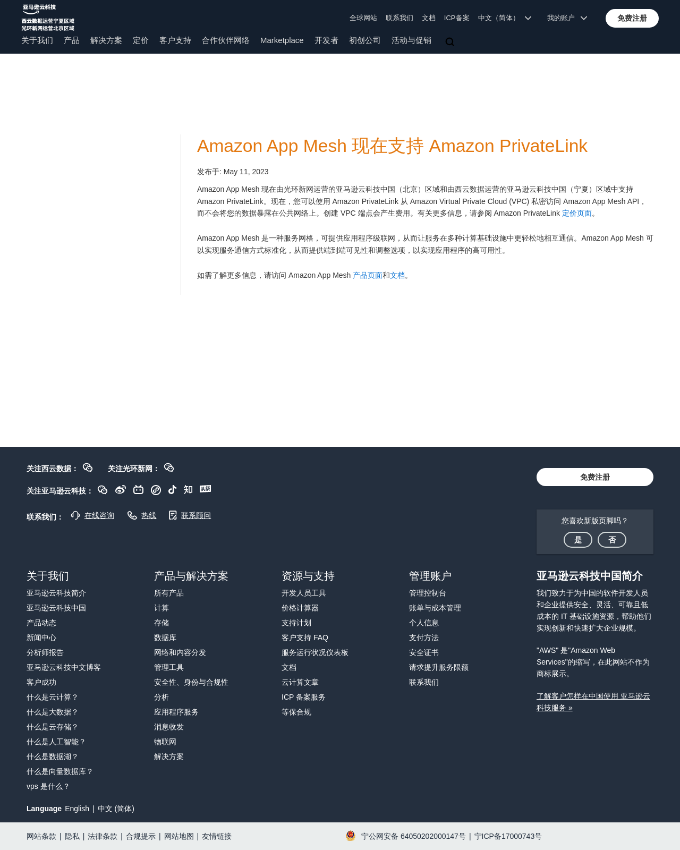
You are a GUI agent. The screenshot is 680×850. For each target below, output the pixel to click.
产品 (72, 40)
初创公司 (365, 40)
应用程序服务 (176, 712)
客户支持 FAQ (305, 637)
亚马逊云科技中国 (56, 608)
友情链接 (217, 836)
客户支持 (175, 40)
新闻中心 (41, 637)
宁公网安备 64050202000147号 (413, 836)
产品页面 (367, 275)
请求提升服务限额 (439, 667)
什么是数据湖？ (53, 756)
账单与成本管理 (435, 608)
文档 (429, 18)
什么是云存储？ (53, 726)
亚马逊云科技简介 (56, 593)
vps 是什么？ (48, 786)
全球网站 (363, 18)
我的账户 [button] (567, 18)
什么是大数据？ (53, 712)
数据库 (165, 637)
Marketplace (282, 40)
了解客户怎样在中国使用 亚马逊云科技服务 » (593, 702)
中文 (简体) (116, 808)
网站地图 (179, 836)
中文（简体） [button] (505, 18)
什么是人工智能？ (56, 741)
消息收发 (169, 726)
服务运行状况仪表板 (315, 652)
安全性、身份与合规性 (191, 682)
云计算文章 (300, 682)
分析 (161, 697)
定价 (141, 40)
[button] (632, 18)
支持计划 (296, 622)
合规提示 (141, 836)
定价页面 (577, 213)
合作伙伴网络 (226, 40)
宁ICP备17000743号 (508, 836)
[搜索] (451, 42)
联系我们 (399, 18)
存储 (161, 622)
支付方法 (424, 637)
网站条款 (41, 836)
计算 (161, 608)
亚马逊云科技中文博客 (64, 667)
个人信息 (424, 622)
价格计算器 (300, 608)
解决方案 (106, 40)
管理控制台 (427, 593)
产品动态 (41, 622)
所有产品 (169, 593)
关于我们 (37, 40)
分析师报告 (45, 652)
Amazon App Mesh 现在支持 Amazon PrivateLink (392, 146)
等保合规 (296, 712)
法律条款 (102, 836)
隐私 (72, 836)
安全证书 (424, 652)
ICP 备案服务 (304, 697)
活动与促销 (411, 40)
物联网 (165, 741)
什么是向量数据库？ (60, 771)
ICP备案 (457, 18)
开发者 (326, 40)
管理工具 (169, 667)
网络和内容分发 (180, 652)
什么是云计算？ (53, 697)
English (77, 808)
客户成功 (41, 682)
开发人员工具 (304, 593)
